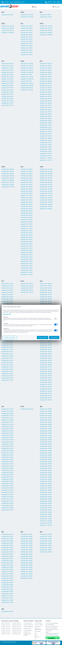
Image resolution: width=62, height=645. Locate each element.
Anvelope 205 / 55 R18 (46, 294)
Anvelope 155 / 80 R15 (46, 70)
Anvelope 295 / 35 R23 (46, 543)
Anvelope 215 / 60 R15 (46, 129)
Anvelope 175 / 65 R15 (46, 90)
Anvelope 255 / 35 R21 (7, 547)
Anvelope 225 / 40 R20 (46, 422)
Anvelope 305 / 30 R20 (46, 514)
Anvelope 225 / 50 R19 (7, 428)
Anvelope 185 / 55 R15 (46, 94)
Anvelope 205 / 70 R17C (27, 283)
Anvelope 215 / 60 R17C (27, 286)
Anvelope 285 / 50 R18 (46, 397)
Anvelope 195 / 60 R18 (46, 288)
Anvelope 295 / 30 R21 (7, 585)
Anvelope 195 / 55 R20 (46, 415)
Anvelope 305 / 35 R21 (7, 593)
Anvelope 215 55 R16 (5, 633)
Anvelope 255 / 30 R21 (7, 545)
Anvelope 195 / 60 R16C (46, 173)
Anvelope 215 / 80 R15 (46, 138)
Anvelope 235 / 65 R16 (26, 252)
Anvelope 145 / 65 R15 (46, 63)
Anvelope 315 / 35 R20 (46, 521)
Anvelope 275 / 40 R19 (7, 492)
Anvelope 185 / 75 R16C (46, 171)
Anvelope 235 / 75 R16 (26, 257)
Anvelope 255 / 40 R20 (46, 455)
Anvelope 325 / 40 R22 (26, 576)
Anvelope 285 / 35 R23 (46, 538)
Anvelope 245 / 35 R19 (7, 448)
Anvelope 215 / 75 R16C (46, 195)
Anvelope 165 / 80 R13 (26, 45)
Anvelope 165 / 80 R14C (27, 66)
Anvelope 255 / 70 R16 (26, 268)
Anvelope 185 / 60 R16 (26, 180)
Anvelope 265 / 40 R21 (7, 560)
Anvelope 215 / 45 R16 (26, 217)
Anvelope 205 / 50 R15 (46, 116)
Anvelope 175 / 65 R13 (26, 48)
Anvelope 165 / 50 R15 (46, 72)
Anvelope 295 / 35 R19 (7, 510)
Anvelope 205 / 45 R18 (46, 292)
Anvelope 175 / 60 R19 (7, 411)
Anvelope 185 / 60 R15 (46, 96)
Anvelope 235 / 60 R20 (46, 437)
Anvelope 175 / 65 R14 (7, 81)
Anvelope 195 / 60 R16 (26, 191)
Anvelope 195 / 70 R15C (8, 171)
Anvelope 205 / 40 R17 (7, 297)
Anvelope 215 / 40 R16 (26, 215)
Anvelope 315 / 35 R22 (26, 571)
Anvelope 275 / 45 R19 (7, 494)
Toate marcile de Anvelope (27, 634)
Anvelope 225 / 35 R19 (7, 422)
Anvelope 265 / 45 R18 (46, 373)
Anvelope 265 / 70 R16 (26, 270)
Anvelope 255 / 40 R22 (26, 536)
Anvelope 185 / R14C (26, 74)
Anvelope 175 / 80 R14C (27, 72)
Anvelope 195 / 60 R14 (7, 96)
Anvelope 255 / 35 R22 (26, 534)
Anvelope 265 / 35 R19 (7, 479)
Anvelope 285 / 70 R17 (7, 380)
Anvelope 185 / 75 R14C (27, 76)
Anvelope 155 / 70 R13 (26, 37)
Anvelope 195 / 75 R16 (26, 197)
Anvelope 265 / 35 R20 (46, 468)
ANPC (36, 635)
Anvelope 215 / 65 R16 (26, 224)
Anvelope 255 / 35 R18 (46, 351)
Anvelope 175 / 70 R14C (27, 70)
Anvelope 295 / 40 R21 (7, 589)
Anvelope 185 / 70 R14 (7, 94)
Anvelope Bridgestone (28, 626)
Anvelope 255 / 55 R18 (46, 360)
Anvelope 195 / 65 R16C (46, 176)
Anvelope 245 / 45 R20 (46, 446)
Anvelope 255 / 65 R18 (46, 365)
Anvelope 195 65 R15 (5, 624)
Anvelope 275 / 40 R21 (7, 569)
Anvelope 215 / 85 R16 (26, 233)
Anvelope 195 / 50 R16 (26, 186)
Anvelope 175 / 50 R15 (46, 83)
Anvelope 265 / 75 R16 (26, 272)
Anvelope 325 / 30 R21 (7, 602)
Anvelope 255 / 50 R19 (7, 468)
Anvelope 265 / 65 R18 (46, 378)
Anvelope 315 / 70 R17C (27, 292)
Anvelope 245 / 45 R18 (46, 345)
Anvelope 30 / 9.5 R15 (45, 155)
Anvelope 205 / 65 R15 (46, 123)
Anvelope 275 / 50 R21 (7, 574)
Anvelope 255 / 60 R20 (46, 464)
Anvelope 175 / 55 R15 (46, 85)
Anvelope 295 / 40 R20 (46, 507)
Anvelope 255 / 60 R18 (46, 362)
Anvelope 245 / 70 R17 (7, 358)
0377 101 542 (54, 635)
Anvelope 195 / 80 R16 (26, 200)
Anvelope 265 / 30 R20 (46, 466)
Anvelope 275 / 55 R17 (7, 373)
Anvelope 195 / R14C (26, 81)
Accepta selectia (42, 337)
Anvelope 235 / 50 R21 (7, 536)
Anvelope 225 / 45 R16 (26, 235)
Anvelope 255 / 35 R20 (46, 453)
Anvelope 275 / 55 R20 (46, 488)
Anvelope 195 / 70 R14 (7, 101)
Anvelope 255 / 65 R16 (26, 265)
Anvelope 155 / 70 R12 (46, 17)
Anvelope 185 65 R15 (5, 626)
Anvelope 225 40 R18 (16, 624)
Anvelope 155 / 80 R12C (8, 28)
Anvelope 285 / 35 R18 (46, 395)
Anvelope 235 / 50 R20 (46, 433)
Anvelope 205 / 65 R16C (46, 182)
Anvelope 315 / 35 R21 (7, 598)
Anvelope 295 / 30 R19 (7, 507)
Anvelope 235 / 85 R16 (26, 259)
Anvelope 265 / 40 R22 (26, 545)
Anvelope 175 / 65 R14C (27, 68)
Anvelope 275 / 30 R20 (46, 477)
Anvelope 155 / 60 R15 (46, 66)
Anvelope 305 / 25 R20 (46, 512)
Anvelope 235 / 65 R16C (46, 204)
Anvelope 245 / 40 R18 (46, 343)
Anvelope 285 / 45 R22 (26, 560)
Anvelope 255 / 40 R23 (46, 534)
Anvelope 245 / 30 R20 (46, 439)
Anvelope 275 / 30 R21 (7, 565)
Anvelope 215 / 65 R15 (46, 131)
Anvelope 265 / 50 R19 (7, 483)
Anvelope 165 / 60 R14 (7, 72)
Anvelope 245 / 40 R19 (7, 450)
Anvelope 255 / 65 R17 (7, 365)
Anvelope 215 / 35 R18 (46, 299)
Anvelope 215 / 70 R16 (26, 226)
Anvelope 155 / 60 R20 (46, 409)
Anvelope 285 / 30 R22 (26, 554)
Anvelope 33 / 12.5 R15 (46, 160)
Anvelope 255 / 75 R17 (7, 367)
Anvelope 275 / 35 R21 (7, 567)
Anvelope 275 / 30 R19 (7, 488)
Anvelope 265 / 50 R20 (46, 475)
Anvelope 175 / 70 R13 (26, 50)
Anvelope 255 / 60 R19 (7, 472)
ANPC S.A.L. (37, 636)
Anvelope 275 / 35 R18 (46, 382)
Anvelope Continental (28, 624)
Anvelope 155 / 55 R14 (7, 63)
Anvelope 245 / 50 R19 (7, 455)
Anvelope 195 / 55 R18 (46, 286)
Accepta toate (54, 337)
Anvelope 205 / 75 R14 (7, 105)
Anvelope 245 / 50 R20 (46, 448)
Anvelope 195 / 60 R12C (8, 32)
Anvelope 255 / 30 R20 (46, 450)
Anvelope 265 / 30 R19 (7, 477)
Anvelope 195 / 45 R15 (46, 101)
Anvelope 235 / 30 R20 (46, 424)
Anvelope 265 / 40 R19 (7, 481)
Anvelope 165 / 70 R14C (27, 63)
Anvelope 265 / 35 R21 (7, 558)
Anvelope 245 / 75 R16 (26, 263)
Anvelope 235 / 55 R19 (7, 442)
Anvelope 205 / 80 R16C (46, 186)
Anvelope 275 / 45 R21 (7, 571)
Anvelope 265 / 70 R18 (46, 380)
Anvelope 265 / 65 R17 (7, 369)
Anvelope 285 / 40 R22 (26, 558)
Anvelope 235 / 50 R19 (7, 439)
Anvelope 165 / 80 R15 (46, 81)
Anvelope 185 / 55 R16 (26, 178)
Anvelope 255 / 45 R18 (46, 356)
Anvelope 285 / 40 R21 (7, 580)
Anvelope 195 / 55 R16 (26, 189)
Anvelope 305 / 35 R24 (7, 611)
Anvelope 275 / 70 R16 (26, 274)
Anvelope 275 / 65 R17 (7, 375)
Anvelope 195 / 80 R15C (8, 173)
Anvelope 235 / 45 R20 (46, 431)
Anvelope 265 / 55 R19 (7, 485)
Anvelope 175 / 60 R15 (46, 87)
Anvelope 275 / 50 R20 (46, 485)
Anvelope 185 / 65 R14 (7, 92)
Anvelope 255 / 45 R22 (26, 538)
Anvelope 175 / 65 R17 (7, 288)
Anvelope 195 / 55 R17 (7, 294)
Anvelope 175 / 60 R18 (46, 283)
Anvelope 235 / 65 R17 (7, 347)
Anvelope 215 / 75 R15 (46, 136)
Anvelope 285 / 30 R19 (7, 501)
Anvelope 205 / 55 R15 (46, 118)
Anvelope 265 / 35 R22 (26, 543)
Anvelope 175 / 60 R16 (26, 171)
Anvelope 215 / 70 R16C (46, 193)
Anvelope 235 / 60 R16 (26, 250)
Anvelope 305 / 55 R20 (46, 518)
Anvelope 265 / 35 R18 (46, 369)
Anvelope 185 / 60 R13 (26, 52)
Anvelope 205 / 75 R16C (46, 184)
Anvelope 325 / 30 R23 (46, 549)
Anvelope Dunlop (27, 628)
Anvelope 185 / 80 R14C (27, 79)
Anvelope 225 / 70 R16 (26, 246)
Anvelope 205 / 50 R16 (26, 204)
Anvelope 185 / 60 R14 (7, 90)
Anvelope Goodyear (28, 630)
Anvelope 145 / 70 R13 (26, 30)
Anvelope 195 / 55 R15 (46, 105)
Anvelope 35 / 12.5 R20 (46, 525)
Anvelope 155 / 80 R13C (46, 26)
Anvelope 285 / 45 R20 (46, 499)
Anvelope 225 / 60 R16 (26, 241)
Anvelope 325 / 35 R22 (26, 574)
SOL (35, 638)
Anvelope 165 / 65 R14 (7, 74)
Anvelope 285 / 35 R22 (26, 556)
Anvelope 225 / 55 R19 (7, 431)
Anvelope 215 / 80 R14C (27, 90)
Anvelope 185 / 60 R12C (8, 30)
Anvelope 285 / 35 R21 (7, 578)
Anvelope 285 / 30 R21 (7, 576)
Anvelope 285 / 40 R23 (46, 541)
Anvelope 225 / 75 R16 (26, 248)
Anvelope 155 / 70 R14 (7, 68)
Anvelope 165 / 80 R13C (46, 30)
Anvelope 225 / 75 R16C (46, 202)
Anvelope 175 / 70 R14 (7, 83)
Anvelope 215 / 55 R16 (26, 219)
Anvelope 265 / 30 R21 (7, 556)
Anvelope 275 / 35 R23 (46, 536)
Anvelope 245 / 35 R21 (7, 538)
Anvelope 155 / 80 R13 (26, 39)
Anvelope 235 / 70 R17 (7, 349)
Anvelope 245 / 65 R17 (7, 356)
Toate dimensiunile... (16, 633)
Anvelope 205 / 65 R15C (8, 176)
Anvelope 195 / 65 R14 (7, 98)
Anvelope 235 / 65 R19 (7, 446)
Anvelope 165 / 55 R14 (7, 70)
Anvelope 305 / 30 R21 (7, 591)
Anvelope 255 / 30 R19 (7, 459)
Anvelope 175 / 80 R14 (7, 85)
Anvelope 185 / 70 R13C (46, 34)
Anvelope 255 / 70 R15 (46, 151)
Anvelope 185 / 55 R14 (7, 87)
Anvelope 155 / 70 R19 (7, 409)
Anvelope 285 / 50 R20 (46, 501)
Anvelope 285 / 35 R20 (46, 494)
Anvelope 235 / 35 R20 (46, 426)
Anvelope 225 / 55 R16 (26, 239)
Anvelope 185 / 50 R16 (26, 176)
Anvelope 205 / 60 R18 (46, 297)
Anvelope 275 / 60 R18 (46, 389)
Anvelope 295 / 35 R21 (7, 587)
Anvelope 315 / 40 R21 (7, 600)
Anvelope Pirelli (27, 632)
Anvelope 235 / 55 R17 (7, 343)
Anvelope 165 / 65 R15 (46, 79)
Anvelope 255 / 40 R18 (46, 354)
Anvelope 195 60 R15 (5, 632)
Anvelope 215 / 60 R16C (46, 189)
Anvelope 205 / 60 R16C (46, 180)
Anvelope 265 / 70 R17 (7, 371)
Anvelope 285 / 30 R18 (46, 393)
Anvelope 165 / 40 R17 (7, 286)
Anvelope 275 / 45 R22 (26, 552)
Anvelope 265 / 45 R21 (7, 563)
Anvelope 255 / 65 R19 (7, 475)
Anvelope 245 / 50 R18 (46, 347)
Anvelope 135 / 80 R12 (46, 14)
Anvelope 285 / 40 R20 (46, 496)
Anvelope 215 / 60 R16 (26, 222)
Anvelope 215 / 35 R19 (7, 417)
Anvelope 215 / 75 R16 (26, 228)
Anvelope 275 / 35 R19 (7, 490)
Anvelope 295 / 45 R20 (46, 510)
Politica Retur (37, 631)
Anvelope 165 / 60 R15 (46, 76)
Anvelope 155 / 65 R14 (7, 66)
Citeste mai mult (7, 314)
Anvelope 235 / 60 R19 (7, 444)
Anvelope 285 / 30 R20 (46, 492)
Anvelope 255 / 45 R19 (7, 466)
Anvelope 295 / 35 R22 (26, 565)
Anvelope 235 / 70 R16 (26, 255)
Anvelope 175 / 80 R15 (46, 92)
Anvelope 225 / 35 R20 (46, 420)
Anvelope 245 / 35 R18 (46, 340)
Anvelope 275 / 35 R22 (26, 547)
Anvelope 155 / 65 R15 (46, 68)
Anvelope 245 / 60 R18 (46, 349)
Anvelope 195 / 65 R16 (26, 193)
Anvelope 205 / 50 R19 (7, 413)
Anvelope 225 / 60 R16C (46, 197)
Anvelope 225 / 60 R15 (46, 140)
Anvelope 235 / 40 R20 (46, 428)
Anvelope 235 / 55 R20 (46, 435)
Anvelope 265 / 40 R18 (46, 371)
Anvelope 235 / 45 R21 (7, 534)
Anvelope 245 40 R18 (16, 628)
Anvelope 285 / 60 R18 (46, 400)
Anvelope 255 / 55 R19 (7, 470)
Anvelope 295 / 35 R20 (46, 505)
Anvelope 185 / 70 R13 (26, 54)
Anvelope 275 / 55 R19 (7, 499)
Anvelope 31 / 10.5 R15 (46, 158)
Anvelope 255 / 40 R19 (7, 464)
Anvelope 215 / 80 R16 (26, 230)
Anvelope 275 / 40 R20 (46, 481)
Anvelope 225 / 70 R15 (46, 142)
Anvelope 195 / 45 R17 (7, 292)
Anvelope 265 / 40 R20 (46, 470)
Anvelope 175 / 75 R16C (46, 169)
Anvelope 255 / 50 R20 (46, 459)
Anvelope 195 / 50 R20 (46, 413)
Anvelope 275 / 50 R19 (7, 496)
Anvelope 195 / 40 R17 (7, 290)
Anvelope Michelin (28, 623)
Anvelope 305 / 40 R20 (46, 516)
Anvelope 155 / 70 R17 (7, 283)
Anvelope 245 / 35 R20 (46, 442)
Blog (36, 633)
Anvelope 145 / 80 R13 (26, 32)
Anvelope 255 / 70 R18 (46, 367)
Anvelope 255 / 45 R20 (46, 457)
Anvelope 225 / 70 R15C (8, 184)
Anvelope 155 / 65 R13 (26, 34)
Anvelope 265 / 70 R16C (46, 206)
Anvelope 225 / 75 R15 (46, 145)
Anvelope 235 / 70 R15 (46, 147)
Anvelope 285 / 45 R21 (7, 582)
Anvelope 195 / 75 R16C (46, 178)
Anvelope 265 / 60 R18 (46, 375)
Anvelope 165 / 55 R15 (46, 74)
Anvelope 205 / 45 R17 (7, 299)
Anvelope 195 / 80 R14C (27, 85)
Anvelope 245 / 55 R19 (7, 457)
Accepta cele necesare (9, 337)
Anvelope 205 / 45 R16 (26, 202)
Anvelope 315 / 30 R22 (26, 569)
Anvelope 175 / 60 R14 (7, 79)
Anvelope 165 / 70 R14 (7, 76)
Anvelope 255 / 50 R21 (7, 554)
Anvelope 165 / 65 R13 (26, 41)
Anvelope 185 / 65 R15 (46, 98)
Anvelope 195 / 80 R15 (46, 114)
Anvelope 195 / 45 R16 (26, 184)
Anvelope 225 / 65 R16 (26, 244)
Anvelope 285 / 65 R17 (7, 378)
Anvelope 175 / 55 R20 (46, 411)
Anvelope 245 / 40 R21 (7, 541)
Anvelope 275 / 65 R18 (46, 391)
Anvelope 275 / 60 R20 (46, 490)
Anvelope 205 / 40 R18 (46, 290)
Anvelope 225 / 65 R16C (46, 200)
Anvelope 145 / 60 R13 (26, 28)
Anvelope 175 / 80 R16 (26, 173)
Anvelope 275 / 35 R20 (46, 479)
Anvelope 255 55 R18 (16, 630)
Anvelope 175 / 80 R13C (46, 32)
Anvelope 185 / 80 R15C (8, 169)
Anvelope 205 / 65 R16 (26, 211)
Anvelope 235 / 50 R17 (7, 340)
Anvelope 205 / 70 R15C (8, 178)
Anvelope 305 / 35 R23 (46, 545)
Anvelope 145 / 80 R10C (27, 14)
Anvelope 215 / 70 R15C (8, 182)
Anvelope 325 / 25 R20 (46, 523)
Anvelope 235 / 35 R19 (7, 433)
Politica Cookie (38, 626)
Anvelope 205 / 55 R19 (7, 415)
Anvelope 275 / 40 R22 (26, 549)
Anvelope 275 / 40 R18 (46, 384)
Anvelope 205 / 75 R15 (46, 127)
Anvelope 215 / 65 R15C (8, 180)
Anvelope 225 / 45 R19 (7, 426)
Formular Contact (38, 623)
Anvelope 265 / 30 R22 (26, 541)
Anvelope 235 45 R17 (16, 623)
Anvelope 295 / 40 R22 (26, 567)
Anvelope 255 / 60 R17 (7, 362)
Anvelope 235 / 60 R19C (27, 409)
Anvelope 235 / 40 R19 (7, 435)
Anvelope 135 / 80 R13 (26, 26)
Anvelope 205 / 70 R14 (7, 103)
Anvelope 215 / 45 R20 (46, 417)
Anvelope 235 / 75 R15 (46, 149)
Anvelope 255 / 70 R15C (8, 186)
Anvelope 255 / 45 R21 (7, 552)
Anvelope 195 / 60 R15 (46, 107)
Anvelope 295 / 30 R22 (26, 563)
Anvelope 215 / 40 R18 (46, 301)
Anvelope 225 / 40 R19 (7, 424)
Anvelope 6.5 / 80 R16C (46, 208)
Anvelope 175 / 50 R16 (26, 169)
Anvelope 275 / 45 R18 (46, 386)
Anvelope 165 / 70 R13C (46, 28)
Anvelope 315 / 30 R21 (7, 595)
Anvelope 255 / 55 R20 (46, 461)
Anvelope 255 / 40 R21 (7, 549)
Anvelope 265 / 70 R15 (46, 153)
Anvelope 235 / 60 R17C (27, 290)
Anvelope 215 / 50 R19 (7, 420)
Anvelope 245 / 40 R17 (7, 351)
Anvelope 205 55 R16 (5, 623)
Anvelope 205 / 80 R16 (26, 213)
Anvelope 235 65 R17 (16, 626)
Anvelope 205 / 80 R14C (27, 87)
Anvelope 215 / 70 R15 (46, 134)
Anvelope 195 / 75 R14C (27, 83)
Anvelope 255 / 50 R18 (46, 358)
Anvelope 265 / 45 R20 (46, 472)
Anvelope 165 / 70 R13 (26, 43)
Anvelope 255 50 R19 (16, 632)
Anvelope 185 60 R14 (5, 630)
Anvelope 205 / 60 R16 (26, 208)
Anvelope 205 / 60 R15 (46, 120)
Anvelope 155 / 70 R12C (8, 26)
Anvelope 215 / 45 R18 (46, 303)
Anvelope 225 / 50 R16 (26, 237)
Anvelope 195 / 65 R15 (46, 109)
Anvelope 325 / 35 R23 (46, 552)
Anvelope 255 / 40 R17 (7, 360)
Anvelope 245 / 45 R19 (7, 453)
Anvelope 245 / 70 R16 (26, 261)
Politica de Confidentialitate (38, 629)
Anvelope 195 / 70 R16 (26, 195)
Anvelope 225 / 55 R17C (27, 288)
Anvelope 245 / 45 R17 (7, 354)
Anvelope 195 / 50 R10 (7, 14)
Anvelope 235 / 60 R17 (7, 345)
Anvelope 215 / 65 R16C (46, 191)
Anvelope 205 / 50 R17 (7, 301)
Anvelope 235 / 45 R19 (7, 437)
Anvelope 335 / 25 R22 (26, 578)
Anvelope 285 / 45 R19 (7, 505)
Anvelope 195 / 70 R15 (46, 112)
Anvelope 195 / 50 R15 (46, 103)
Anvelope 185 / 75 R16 (26, 182)
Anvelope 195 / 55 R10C (27, 17)
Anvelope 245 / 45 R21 (7, 543)
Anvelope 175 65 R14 (5, 628)
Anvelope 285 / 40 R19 (7, 503)
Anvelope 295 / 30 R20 (46, 503)
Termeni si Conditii (39, 624)
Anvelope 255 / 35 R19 (7, 461)
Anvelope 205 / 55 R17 (7, 303)
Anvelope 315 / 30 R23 (46, 547)
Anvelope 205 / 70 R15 (46, 125)
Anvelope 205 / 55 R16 (26, 206)
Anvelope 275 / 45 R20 (46, 483)
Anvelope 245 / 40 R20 (46, 444)
